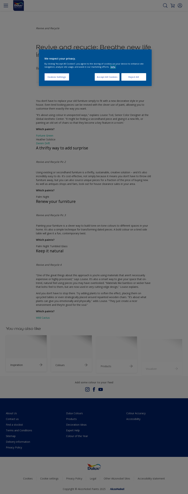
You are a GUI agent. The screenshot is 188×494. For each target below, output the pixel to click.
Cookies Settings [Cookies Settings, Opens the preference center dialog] (57, 77)
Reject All (134, 77)
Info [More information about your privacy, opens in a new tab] (113, 66)
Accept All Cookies (107, 77)
